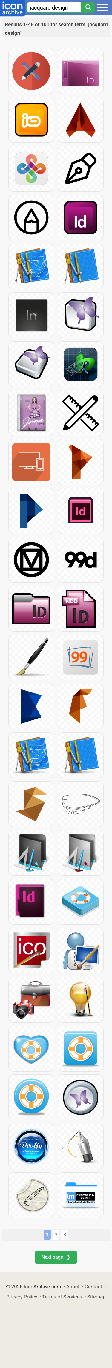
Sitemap (96, 1297)
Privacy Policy (21, 1297)
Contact (93, 1287)
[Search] (88, 7)
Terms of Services (62, 1297)
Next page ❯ (56, 1257)
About (73, 1287)
